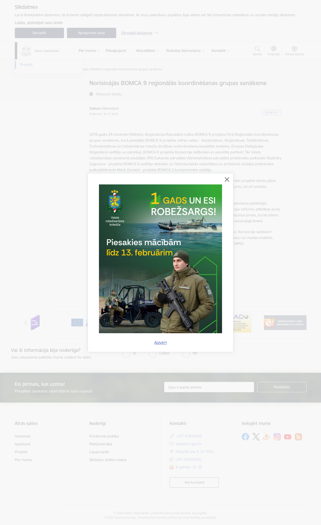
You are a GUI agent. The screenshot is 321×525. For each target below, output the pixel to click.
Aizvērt (160, 342)
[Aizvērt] (227, 179)
